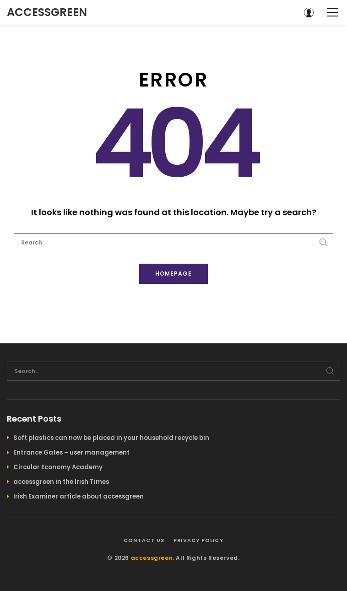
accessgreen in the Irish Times (61, 481)
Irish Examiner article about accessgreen (78, 496)
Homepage (173, 273)
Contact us (144, 540)
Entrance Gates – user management (71, 452)
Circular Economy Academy (58, 467)
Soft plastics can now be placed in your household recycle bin (111, 438)
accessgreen (47, 12)
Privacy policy (198, 540)
